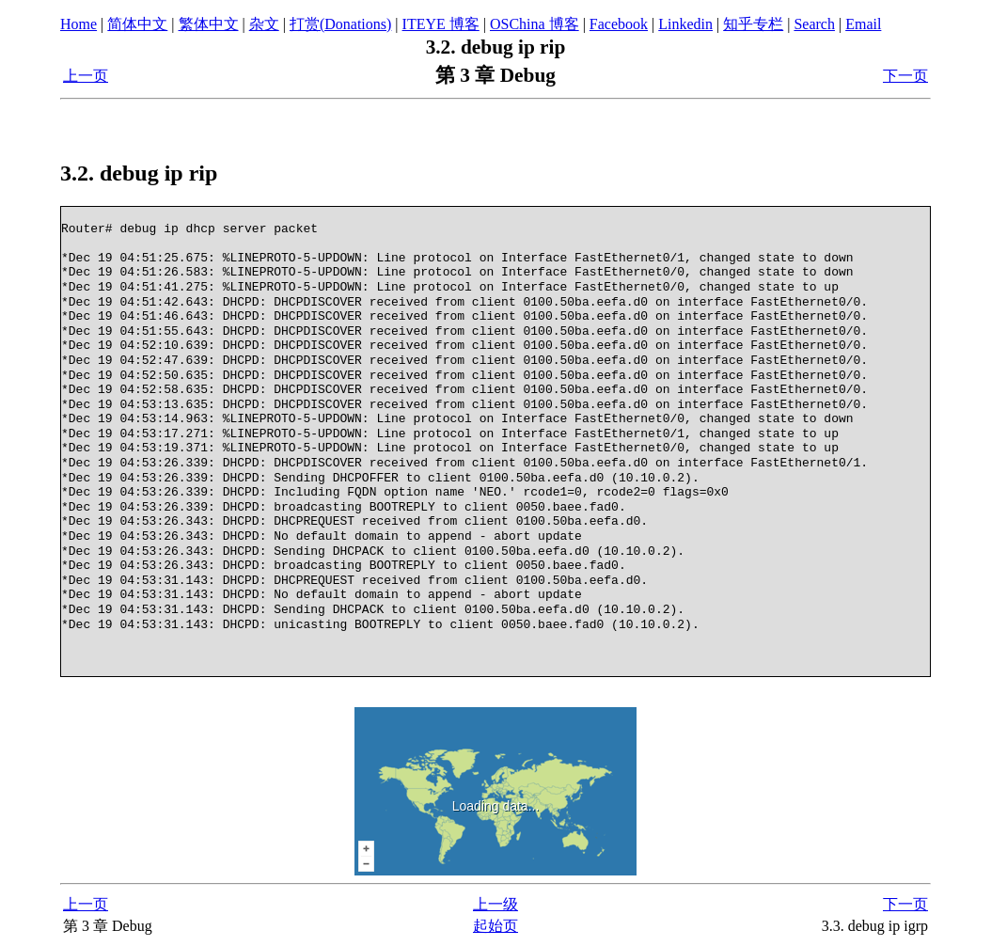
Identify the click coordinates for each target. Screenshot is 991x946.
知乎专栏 (753, 24)
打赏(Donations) (340, 24)
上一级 (495, 904)
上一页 (85, 76)
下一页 (905, 76)
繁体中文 (209, 24)
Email (863, 24)
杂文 (264, 24)
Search (814, 24)
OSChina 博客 (534, 24)
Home (78, 24)
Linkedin (685, 24)
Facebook (619, 24)
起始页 (495, 926)
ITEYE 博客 (441, 24)
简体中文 (137, 24)
